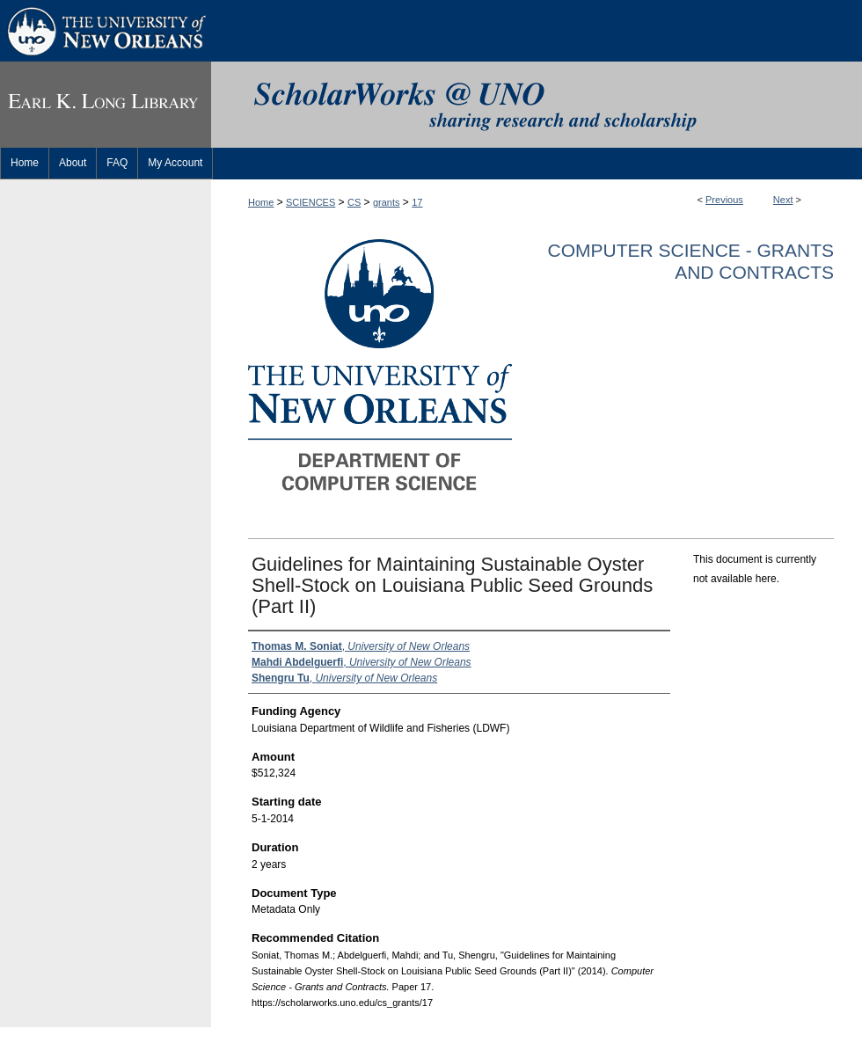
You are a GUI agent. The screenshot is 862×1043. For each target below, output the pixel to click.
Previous (724, 199)
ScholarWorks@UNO (536, 105)
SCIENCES (310, 202)
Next (783, 199)
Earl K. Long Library (105, 105)
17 (417, 202)
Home (261, 202)
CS (354, 202)
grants (386, 202)
